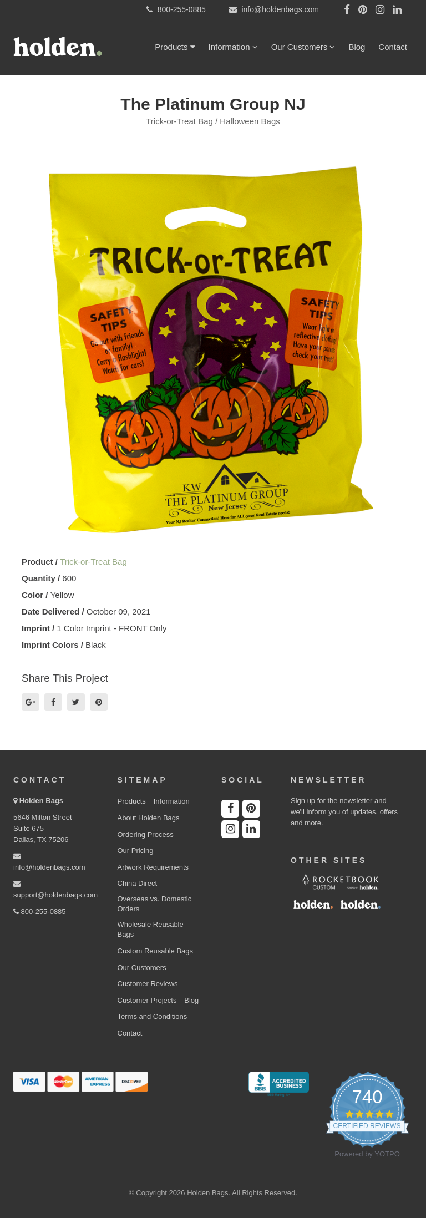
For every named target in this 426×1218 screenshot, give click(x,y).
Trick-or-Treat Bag (93, 561)
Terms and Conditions (152, 1016)
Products (175, 47)
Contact (392, 47)
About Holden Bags (149, 818)
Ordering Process (146, 834)
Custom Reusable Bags (156, 951)
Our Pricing (136, 850)
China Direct (138, 883)
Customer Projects (147, 1000)
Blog (356, 47)
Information (233, 47)
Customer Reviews (148, 984)
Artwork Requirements (153, 867)
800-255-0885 (39, 911)
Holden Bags (41, 800)
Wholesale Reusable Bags (151, 929)
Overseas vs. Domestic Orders (155, 904)
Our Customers (303, 47)
